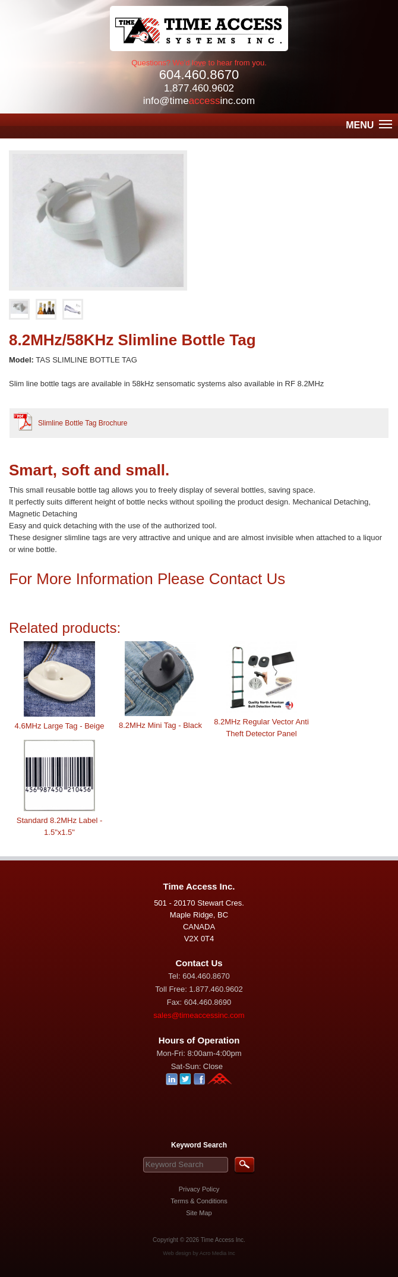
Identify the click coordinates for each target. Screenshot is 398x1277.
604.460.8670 (199, 74)
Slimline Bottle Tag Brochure (83, 423)
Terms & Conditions (198, 1201)
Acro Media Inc (217, 1253)
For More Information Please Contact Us (149, 579)
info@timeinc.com (199, 100)
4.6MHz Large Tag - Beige (60, 725)
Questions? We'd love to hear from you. (199, 62)
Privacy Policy (199, 1189)
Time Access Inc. (223, 1240)
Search (244, 1165)
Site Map (198, 1212)
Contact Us (198, 963)
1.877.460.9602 (199, 88)
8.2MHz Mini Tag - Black (160, 725)
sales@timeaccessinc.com (198, 1015)
